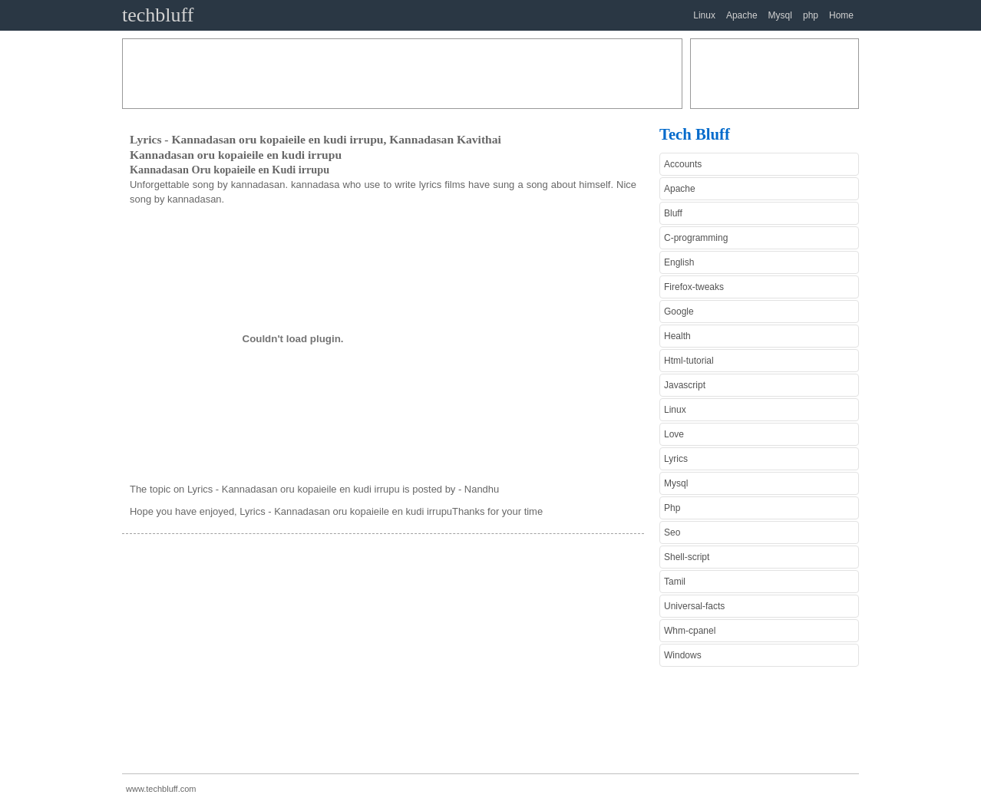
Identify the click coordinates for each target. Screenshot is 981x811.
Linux (704, 15)
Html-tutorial (689, 360)
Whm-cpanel (689, 630)
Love (674, 434)
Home (841, 15)
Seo (672, 532)
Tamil (674, 581)
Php (672, 508)
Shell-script (686, 557)
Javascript (684, 385)
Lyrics (676, 458)
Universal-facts (694, 606)
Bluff (673, 213)
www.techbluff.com (161, 788)
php (810, 15)
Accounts (683, 164)
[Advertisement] (402, 73)
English (679, 262)
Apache (742, 15)
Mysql (780, 15)
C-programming (696, 237)
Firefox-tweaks (694, 287)
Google (679, 311)
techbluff (157, 15)
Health (677, 336)
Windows (683, 655)
